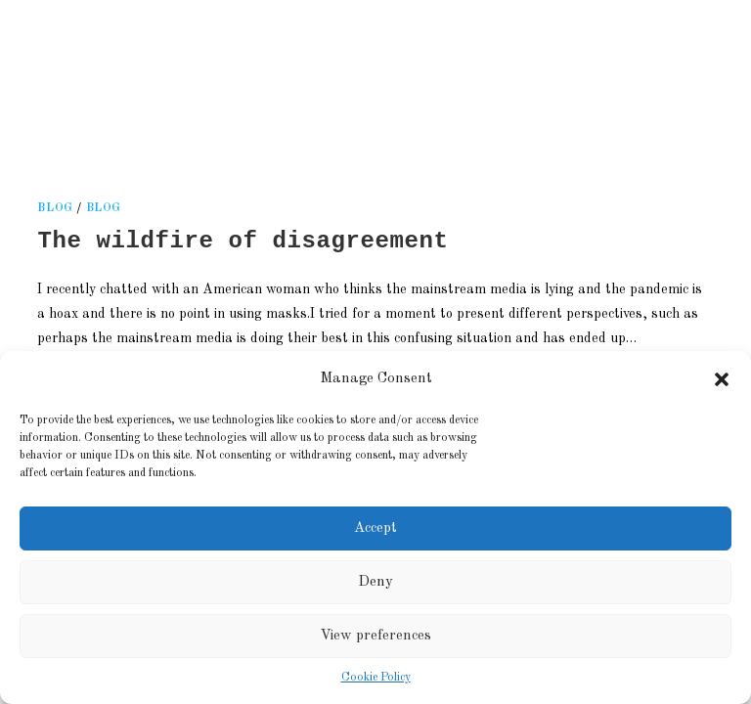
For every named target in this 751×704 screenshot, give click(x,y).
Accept (375, 528)
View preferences (375, 636)
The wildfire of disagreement (242, 241)
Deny (375, 582)
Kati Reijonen (261, 73)
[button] (721, 379)
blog (54, 208)
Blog (103, 208)
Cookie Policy (376, 677)
